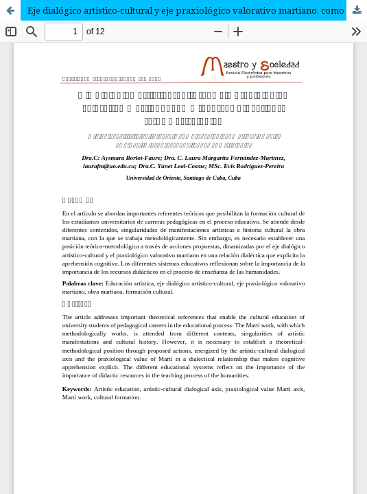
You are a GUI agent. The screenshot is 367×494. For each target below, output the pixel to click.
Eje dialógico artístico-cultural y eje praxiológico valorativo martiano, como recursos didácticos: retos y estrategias (197, 10)
